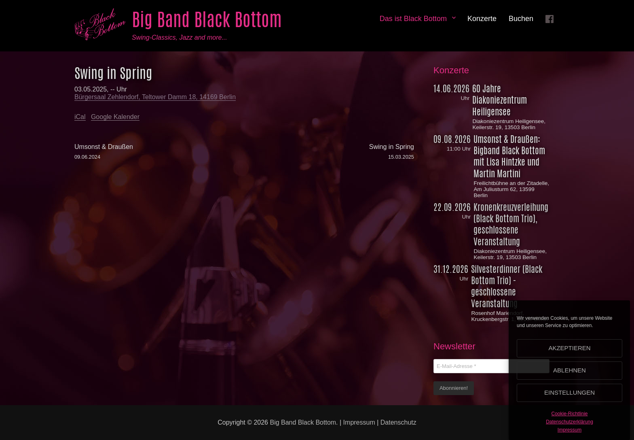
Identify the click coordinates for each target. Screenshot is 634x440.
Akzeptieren (569, 351)
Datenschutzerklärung (569, 425)
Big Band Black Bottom (207, 19)
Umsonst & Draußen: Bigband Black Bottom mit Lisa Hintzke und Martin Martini (509, 156)
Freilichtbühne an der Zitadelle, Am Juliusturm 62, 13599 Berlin (511, 189)
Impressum (569, 433)
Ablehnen (569, 373)
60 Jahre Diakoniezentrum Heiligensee (499, 100)
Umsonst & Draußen (159, 152)
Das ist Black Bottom (413, 19)
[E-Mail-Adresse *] (491, 366)
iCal (80, 116)
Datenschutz (398, 422)
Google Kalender (115, 116)
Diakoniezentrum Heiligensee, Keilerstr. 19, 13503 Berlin (508, 124)
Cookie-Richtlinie (569, 417)
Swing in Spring (329, 152)
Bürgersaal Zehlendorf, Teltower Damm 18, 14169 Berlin (155, 97)
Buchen (521, 19)
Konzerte (482, 19)
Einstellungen (569, 396)
